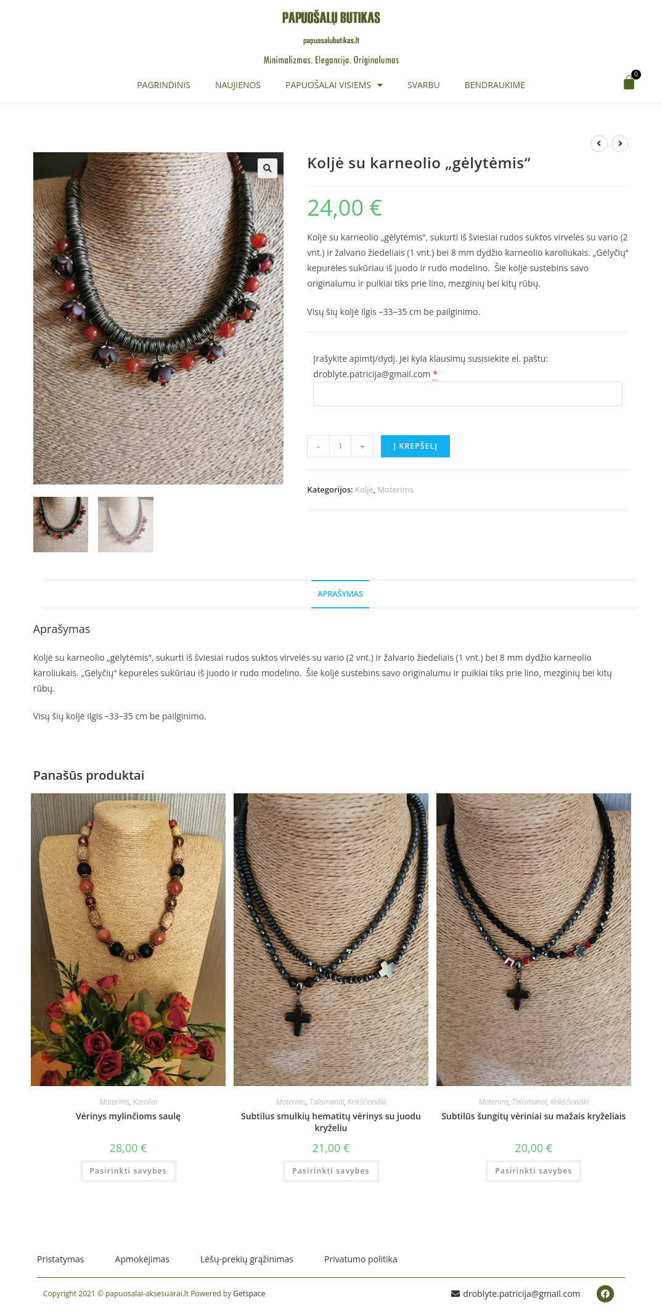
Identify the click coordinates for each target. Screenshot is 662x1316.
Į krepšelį (415, 446)
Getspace (249, 1294)
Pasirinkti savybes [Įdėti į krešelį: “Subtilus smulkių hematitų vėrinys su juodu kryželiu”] (330, 1172)
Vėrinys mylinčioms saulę (128, 1117)
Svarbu (423, 85)
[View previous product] (599, 143)
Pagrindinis (163, 85)
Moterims (396, 489)
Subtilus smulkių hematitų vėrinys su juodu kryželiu (331, 1123)
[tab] (340, 596)
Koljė (364, 489)
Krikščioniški (367, 1103)
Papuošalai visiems (334, 85)
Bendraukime (495, 85)
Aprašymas (340, 595)
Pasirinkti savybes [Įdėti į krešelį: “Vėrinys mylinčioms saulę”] (128, 1172)
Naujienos (238, 85)
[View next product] (620, 143)
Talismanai (326, 1103)
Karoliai (145, 1103)
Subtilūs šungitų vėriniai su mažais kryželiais (533, 1117)
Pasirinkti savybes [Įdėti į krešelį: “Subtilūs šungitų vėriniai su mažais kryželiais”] (533, 1172)
